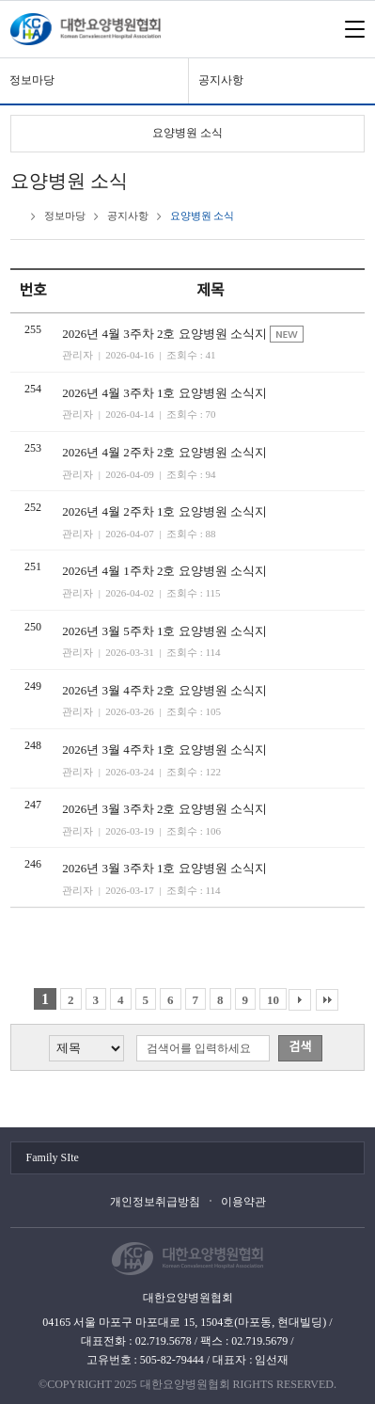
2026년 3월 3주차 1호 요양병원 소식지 (164, 868)
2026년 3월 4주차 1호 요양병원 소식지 (164, 749)
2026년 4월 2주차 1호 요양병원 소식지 (164, 511)
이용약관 (243, 1201)
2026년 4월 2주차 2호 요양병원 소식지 (164, 452)
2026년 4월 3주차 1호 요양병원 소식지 (164, 393)
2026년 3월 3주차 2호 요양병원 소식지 (164, 809)
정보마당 (32, 80)
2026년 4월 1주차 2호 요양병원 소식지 (164, 571)
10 (273, 1000)
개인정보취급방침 (155, 1201)
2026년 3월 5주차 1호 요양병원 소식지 (164, 631)
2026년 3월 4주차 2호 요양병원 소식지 (164, 690)
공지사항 (220, 80)
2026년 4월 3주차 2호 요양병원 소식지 (166, 334)
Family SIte (52, 1157)
